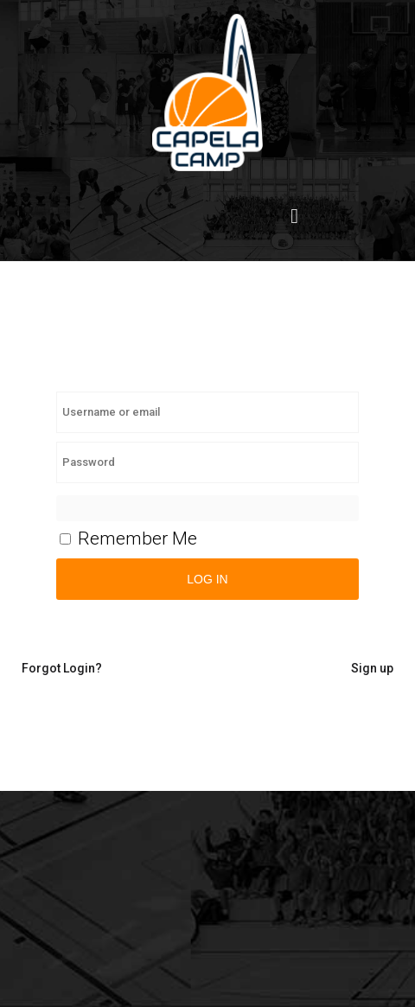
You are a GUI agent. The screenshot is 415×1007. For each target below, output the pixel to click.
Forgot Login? (62, 668)
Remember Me (128, 538)
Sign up (372, 668)
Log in (207, 579)
